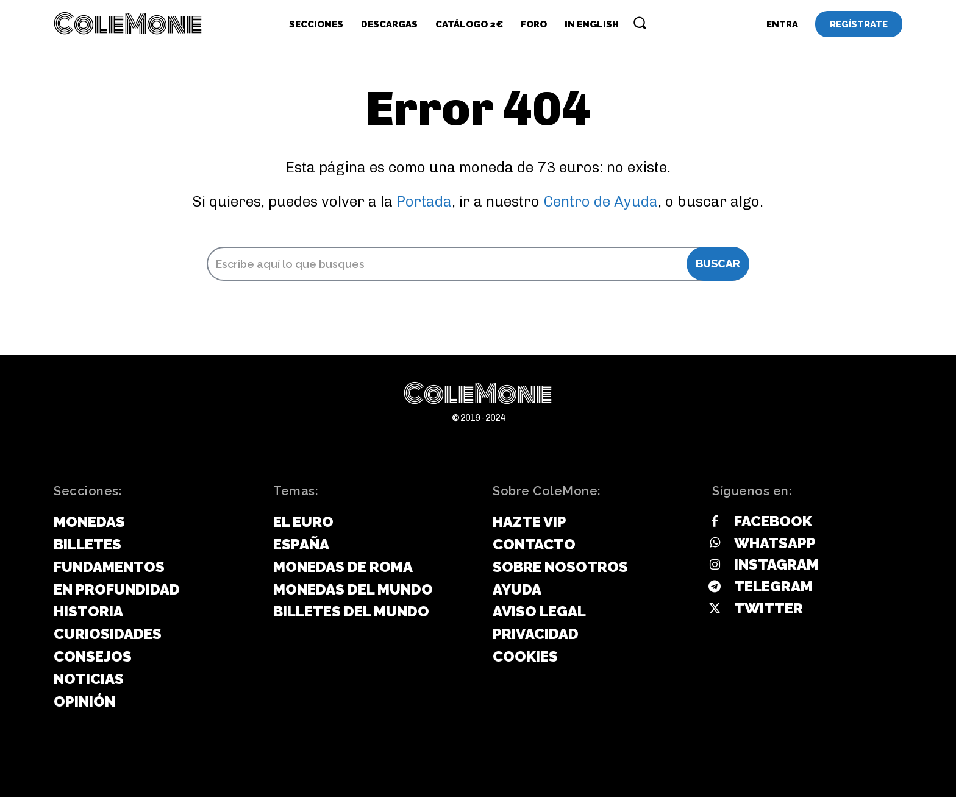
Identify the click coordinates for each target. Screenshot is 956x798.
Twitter (768, 609)
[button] (639, 22)
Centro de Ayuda (600, 202)
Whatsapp (775, 544)
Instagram (776, 566)
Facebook (773, 522)
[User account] (782, 24)
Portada (424, 202)
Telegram (773, 588)
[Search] (718, 265)
